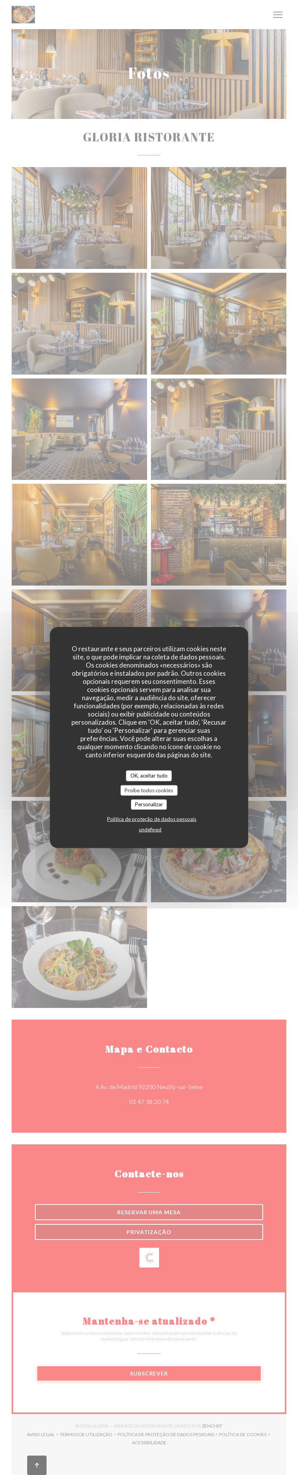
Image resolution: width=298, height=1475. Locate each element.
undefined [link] (150, 829)
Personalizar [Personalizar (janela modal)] (149, 804)
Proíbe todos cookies (149, 790)
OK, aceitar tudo (149, 775)
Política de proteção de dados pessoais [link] (151, 819)
